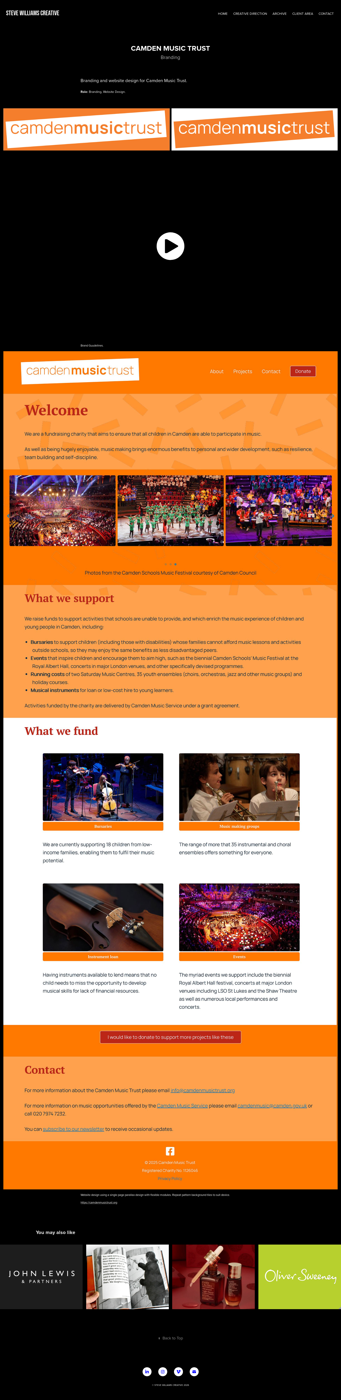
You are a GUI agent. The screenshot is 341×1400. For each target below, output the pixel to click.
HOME (223, 13)
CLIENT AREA (302, 13)
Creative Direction (250, 13)
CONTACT (326, 13)
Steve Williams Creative (32, 13)
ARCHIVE (280, 13)
